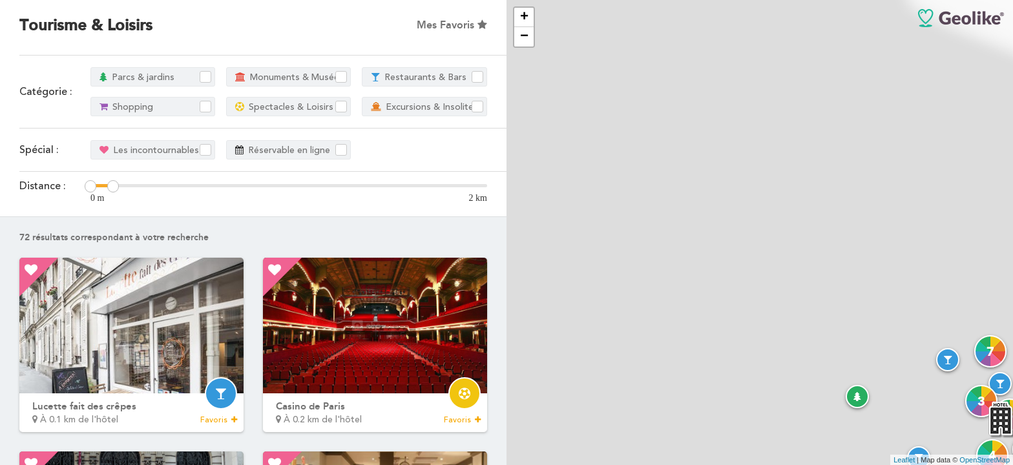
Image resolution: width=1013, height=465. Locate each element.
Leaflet (904, 460)
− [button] (524, 36)
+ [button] (524, 17)
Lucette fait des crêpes (84, 406)
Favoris (218, 419)
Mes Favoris (452, 25)
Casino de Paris (310, 406)
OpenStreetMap (984, 460)
